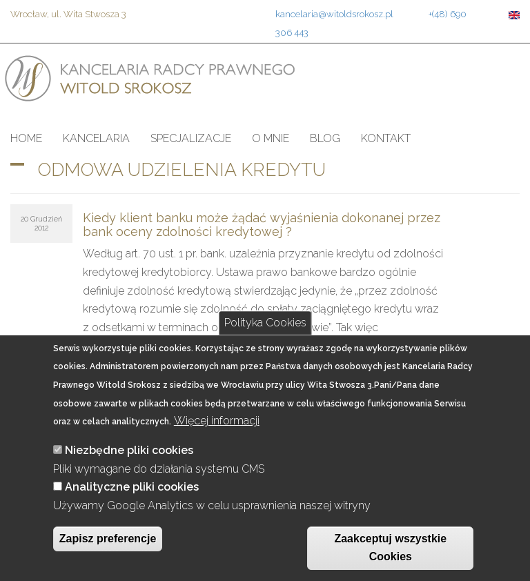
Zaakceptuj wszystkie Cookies (390, 548)
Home (26, 138)
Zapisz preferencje (108, 538)
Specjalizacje (190, 138)
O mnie (270, 138)
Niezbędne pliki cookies (129, 450)
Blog (325, 138)
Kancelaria (96, 138)
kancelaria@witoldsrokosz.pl (334, 13)
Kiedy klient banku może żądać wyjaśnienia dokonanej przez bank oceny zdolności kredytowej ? (261, 224)
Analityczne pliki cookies (132, 486)
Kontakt (386, 138)
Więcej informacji (216, 420)
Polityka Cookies (265, 322)
